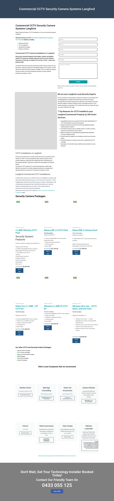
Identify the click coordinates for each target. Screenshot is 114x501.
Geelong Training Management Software (48, 456)
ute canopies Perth (67, 394)
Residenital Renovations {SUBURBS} (46, 440)
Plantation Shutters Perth (25, 391)
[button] (19, 270)
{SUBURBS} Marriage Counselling (46, 398)
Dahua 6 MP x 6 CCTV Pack (56, 230)
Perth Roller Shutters (25, 394)
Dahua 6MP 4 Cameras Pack (84, 230)
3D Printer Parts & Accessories (68, 456)
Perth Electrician (25, 433)
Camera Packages (20, 227)
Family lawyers (67, 437)
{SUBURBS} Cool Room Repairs (89, 401)
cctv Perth (25, 429)
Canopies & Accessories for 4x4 (68, 398)
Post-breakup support (46, 394)
